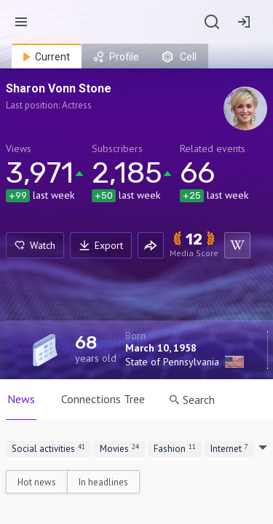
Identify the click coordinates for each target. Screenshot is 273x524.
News (21, 399)
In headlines (103, 482)
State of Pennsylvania (172, 361)
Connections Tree (103, 399)
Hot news (36, 482)
